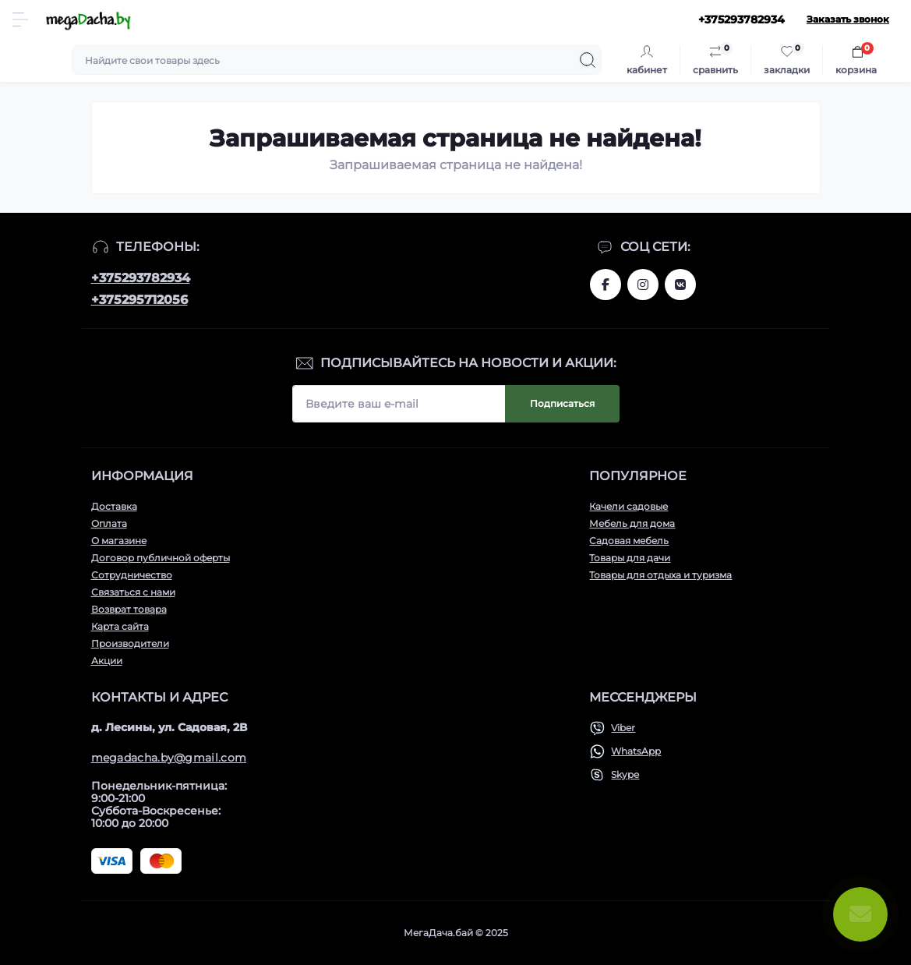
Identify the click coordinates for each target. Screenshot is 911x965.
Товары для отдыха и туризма (660, 575)
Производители (130, 643)
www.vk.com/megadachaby (680, 284)
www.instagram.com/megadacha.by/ (642, 284)
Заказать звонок (848, 19)
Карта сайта (120, 626)
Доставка (114, 506)
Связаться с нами (133, 592)
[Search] (588, 60)
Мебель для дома (632, 523)
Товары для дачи (629, 558)
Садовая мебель (629, 540)
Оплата (109, 523)
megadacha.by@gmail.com (169, 758)
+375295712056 (139, 299)
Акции (106, 660)
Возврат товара (129, 609)
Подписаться (562, 403)
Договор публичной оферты (160, 558)
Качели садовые (628, 506)
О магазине (119, 540)
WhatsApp (636, 751)
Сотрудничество (131, 575)
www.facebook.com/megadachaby (605, 284)
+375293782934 (140, 277)
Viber (623, 727)
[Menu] (20, 19)
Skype (625, 774)
